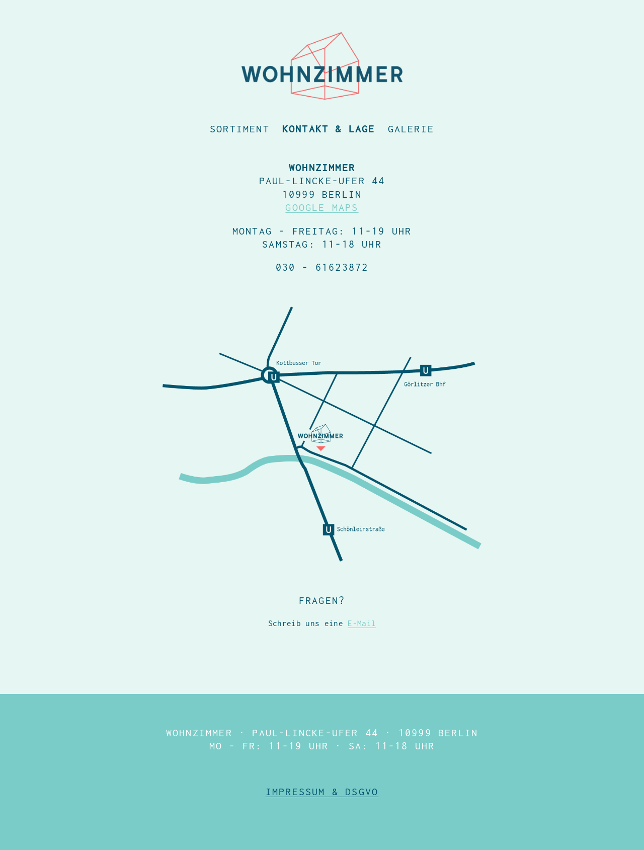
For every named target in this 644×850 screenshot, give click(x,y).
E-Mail (362, 623)
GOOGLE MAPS (321, 207)
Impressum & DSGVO (322, 791)
